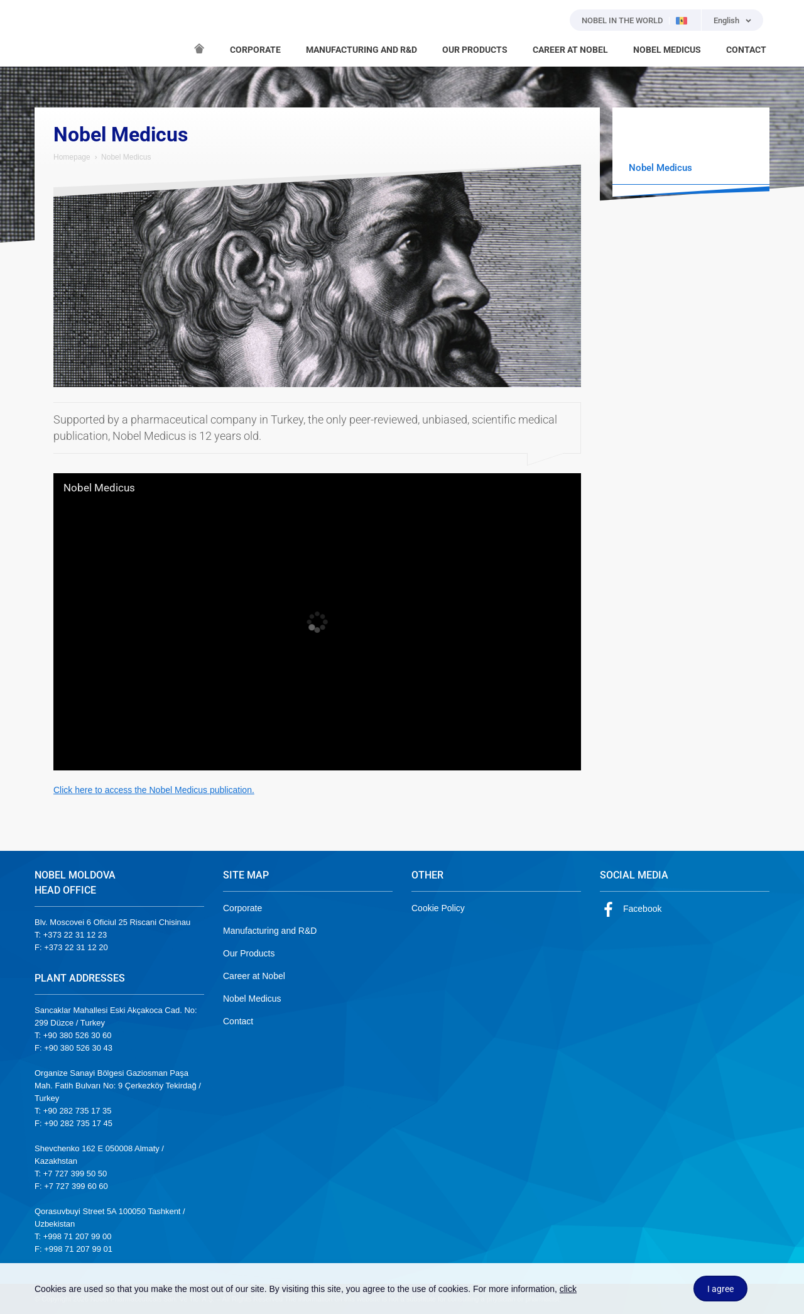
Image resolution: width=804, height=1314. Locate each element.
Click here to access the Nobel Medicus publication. (153, 790)
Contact (238, 1021)
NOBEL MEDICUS (667, 50)
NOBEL (51, 33)
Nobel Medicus (99, 488)
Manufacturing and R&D (270, 931)
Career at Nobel (254, 976)
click (568, 1289)
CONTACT (746, 50)
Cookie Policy (438, 908)
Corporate (242, 908)
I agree (720, 1289)
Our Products (248, 953)
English (726, 20)
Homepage (71, 157)
